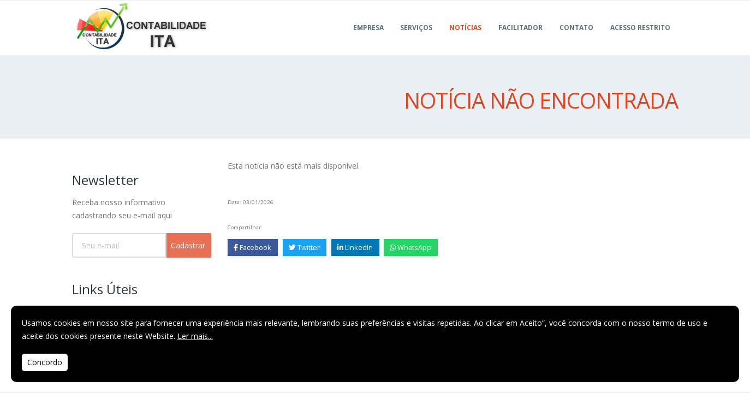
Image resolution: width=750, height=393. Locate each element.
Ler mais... (195, 336)
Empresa (368, 40)
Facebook (252, 247)
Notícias (465, 40)
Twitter (304, 247)
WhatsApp (411, 247)
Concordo (44, 362)
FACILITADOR (520, 40)
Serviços (416, 40)
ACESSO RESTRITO (640, 40)
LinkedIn (355, 247)
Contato (576, 40)
